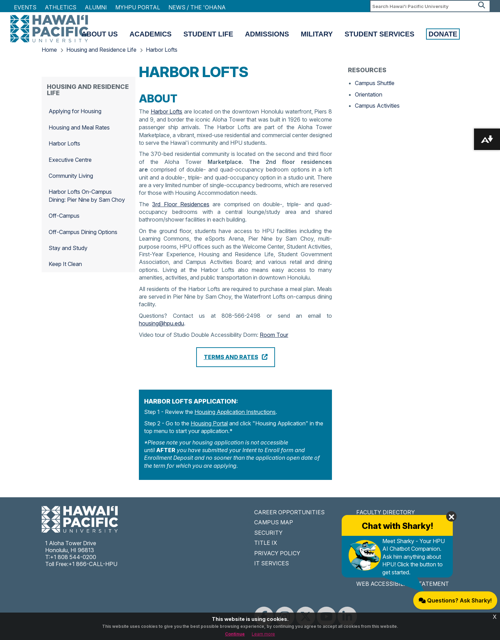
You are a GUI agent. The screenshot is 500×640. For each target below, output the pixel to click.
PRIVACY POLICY (277, 553)
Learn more (263, 634)
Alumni (96, 7)
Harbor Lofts (161, 49)
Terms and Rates (231, 357)
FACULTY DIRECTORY (385, 512)
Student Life (208, 34)
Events (25, 7)
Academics (151, 34)
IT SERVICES (271, 563)
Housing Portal (209, 423)
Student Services (379, 34)
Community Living (71, 175)
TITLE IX (265, 542)
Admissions (267, 34)
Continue (235, 634)
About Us (100, 34)
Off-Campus (64, 215)
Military (317, 34)
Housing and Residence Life (101, 49)
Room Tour (274, 334)
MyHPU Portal (137, 7)
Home (49, 49)
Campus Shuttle (374, 83)
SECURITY (268, 532)
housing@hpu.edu (161, 323)
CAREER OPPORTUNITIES (289, 512)
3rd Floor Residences (180, 204)
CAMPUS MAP (273, 522)
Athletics (60, 7)
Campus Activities (377, 105)
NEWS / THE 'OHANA (197, 7)
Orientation (368, 94)
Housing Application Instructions (235, 411)
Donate (442, 34)
